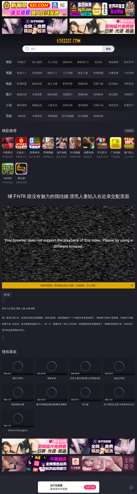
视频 (9, 73)
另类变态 (129, 83)
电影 (9, 83)
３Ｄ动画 (68, 73)
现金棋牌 (113, 62)
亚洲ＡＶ (22, 73)
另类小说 (98, 105)
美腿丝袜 (83, 94)
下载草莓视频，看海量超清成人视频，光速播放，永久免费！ (86, 285)
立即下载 (90, 487)
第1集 (7, 294)
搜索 (108, 48)
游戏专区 (68, 62)
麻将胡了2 (83, 62)
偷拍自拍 (37, 83)
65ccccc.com (68, 41)
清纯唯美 (98, 94)
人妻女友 (52, 105)
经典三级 (98, 83)
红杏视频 (83, 116)
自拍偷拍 (37, 73)
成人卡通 (52, 83)
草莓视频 (52, 116)
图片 (9, 94)
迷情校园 (83, 105)
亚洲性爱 (22, 83)
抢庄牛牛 (129, 62)
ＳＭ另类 (129, 73)
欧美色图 (52, 94)
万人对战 (52, 62)
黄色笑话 (113, 105)
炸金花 (98, 62)
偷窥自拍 (22, 94)
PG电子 (22, 62)
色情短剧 (98, 116)
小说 (9, 105)
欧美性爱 (68, 83)
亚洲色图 (37, 94)
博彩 (9, 62)
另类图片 (129, 94)
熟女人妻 (83, 73)
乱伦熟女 (113, 83)
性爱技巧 (129, 105)
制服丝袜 (83, 83)
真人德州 (37, 62)
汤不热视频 (68, 116)
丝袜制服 (98, 73)
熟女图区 (113, 94)
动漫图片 (68, 94)
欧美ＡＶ (52, 73)
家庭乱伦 (37, 105)
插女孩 (21, 116)
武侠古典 (68, 105)
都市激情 (22, 105)
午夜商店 (37, 116)
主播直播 (113, 73)
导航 (9, 116)
